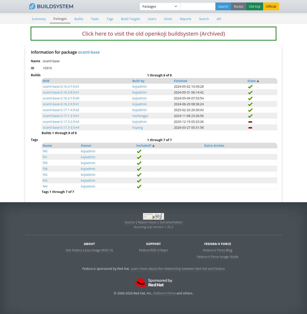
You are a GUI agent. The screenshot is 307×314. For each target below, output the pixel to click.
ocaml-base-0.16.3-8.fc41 (61, 92)
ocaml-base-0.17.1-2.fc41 (61, 116)
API (219, 19)
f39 (45, 163)
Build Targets (130, 19)
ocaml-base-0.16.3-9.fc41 (61, 104)
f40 (45, 151)
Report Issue (147, 222)
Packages (60, 18)
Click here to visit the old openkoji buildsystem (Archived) (153, 33)
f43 (45, 180)
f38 (45, 169)
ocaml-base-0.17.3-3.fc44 (61, 127)
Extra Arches (214, 145)
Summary (39, 19)
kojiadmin (139, 86)
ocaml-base (89, 52)
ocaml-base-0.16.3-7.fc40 (61, 98)
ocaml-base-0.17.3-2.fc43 (61, 121)
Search (204, 19)
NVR (46, 81)
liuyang (137, 127)
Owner (86, 145)
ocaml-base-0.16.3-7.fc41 (61, 86)
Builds (78, 19)
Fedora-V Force (165, 293)
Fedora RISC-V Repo (153, 250)
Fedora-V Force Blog (217, 250)
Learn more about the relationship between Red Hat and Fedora (178, 268)
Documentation (171, 222)
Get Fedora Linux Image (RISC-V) (89, 250)
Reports (185, 19)
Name (47, 145)
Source (129, 222)
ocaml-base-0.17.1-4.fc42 (61, 110)
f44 (45, 186)
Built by (138, 81)
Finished (180, 81)
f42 (45, 174)
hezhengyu (140, 116)
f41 (45, 157)
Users (152, 19)
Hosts (168, 19)
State (252, 81)
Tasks (95, 19)
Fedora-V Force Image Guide (217, 256)
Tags (110, 19)
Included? (143, 145)
